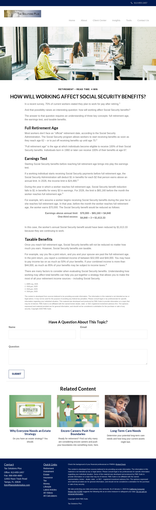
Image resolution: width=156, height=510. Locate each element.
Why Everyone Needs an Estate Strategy (30, 432)
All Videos (48, 492)
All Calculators (50, 495)
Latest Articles (50, 489)
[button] (88, 16)
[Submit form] (16, 374)
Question (14, 346)
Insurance (48, 477)
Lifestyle (47, 486)
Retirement (48, 468)
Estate (46, 474)
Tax (45, 480)
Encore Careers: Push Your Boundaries (78, 432)
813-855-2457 (139, 3)
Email (83, 327)
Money (46, 483)
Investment (48, 471)
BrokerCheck (121, 464)
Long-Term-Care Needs (125, 430)
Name (12, 327)
